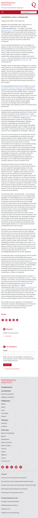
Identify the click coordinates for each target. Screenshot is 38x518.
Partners (3, 449)
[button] (3, 467)
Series (3, 410)
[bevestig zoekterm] (22, 12)
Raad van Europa (24, 116)
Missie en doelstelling (7, 433)
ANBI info (4, 455)
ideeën (29, 278)
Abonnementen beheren (12, 369)
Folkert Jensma (23, 60)
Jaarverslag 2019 (6, 30)
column (3, 58)
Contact (3, 458)
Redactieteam (5, 439)
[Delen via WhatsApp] (13, 320)
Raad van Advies (6, 446)
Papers (3, 407)
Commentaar (6, 387)
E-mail (5, 350)
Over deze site (5, 461)
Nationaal (4, 423)
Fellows (3, 452)
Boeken (3, 404)
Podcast (3, 416)
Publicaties (5, 401)
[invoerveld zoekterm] (29, 12)
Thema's (4, 420)
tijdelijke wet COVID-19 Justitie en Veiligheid (18, 87)
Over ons (5, 430)
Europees (4, 426)
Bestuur (3, 436)
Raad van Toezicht (6, 442)
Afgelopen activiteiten (7, 397)
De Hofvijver (5, 413)
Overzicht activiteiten (7, 394)
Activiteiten (6, 391)
